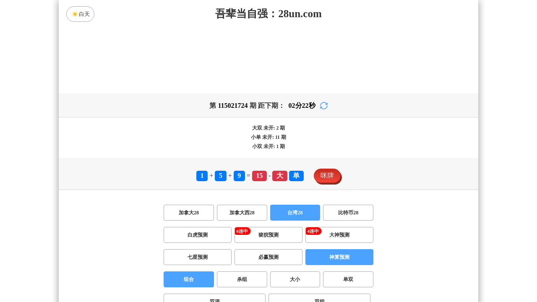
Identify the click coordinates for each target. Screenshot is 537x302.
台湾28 (294, 213)
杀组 (242, 279)
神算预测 (339, 257)
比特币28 (348, 213)
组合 (189, 279)
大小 (295, 279)
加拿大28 (189, 213)
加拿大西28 (242, 213)
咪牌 (327, 175)
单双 (348, 279)
